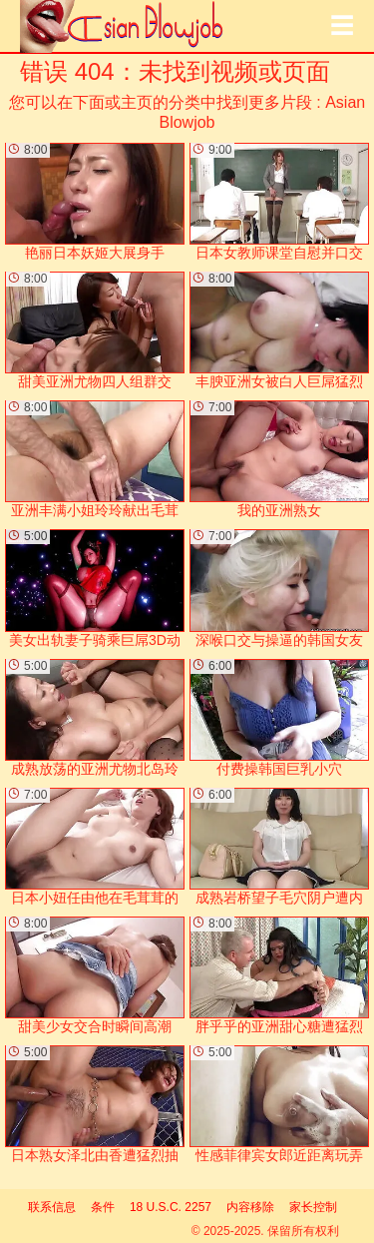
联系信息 (52, 1207)
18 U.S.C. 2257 (170, 1207)
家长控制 (313, 1207)
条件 (103, 1207)
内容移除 (250, 1207)
